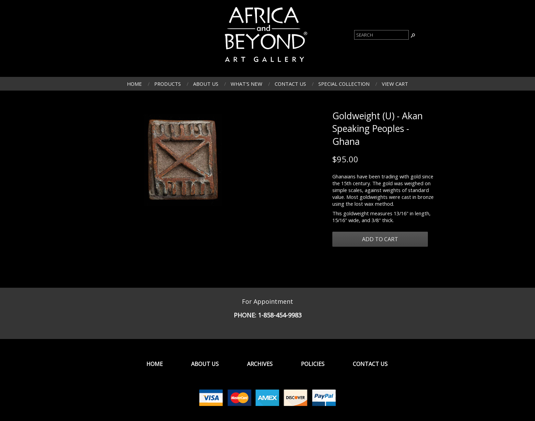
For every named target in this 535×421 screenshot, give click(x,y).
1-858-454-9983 (280, 315)
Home (134, 83)
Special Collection (344, 83)
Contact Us (290, 83)
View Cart (395, 83)
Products (167, 83)
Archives (260, 364)
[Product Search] (381, 35)
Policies (312, 364)
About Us (205, 83)
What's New (246, 83)
